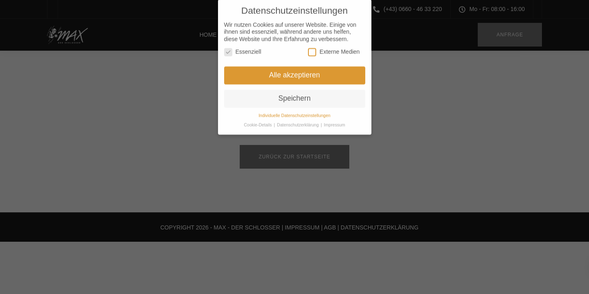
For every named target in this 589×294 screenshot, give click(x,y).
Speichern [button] (295, 94)
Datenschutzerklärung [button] (298, 120)
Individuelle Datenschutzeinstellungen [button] (294, 111)
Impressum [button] (334, 120)
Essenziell (242, 48)
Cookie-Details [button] (258, 120)
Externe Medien (334, 48)
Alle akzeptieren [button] (294, 71)
